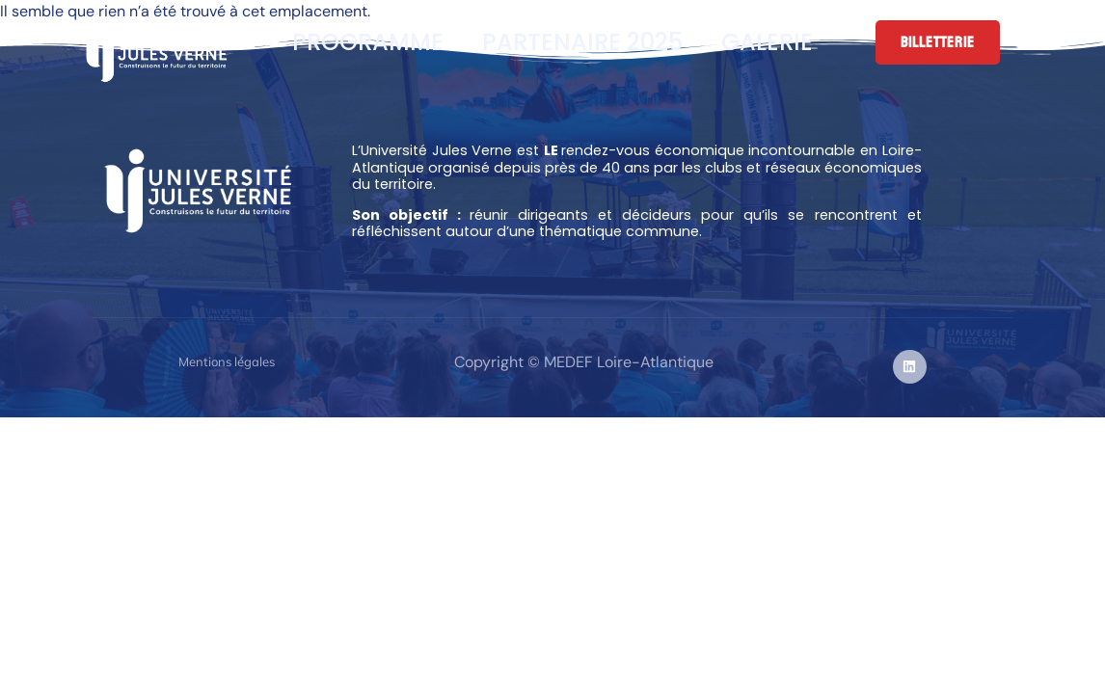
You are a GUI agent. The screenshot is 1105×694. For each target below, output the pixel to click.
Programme (368, 42)
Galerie (767, 42)
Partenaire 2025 (582, 42)
